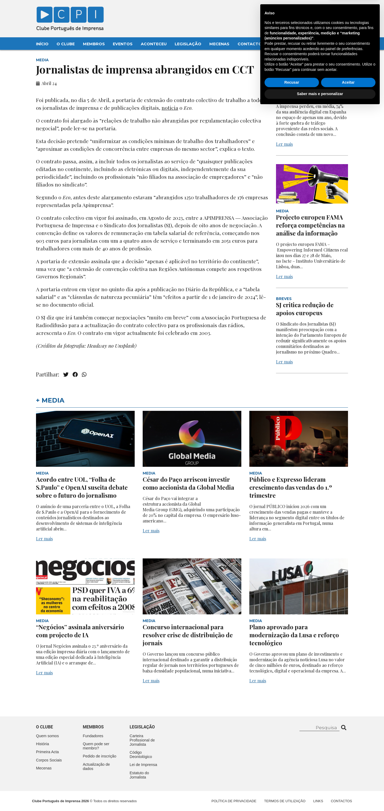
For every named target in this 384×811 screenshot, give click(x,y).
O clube (44, 726)
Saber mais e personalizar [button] (320, 796)
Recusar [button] (291, 785)
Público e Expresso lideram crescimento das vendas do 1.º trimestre (290, 487)
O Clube (66, 44)
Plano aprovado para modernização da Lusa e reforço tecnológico (294, 635)
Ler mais (284, 144)
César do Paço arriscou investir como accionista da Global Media (189, 483)
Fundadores (93, 736)
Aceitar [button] (348, 785)
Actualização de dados (96, 766)
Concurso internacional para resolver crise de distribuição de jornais (188, 635)
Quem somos (47, 736)
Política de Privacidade (233, 801)
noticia (170, 107)
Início (42, 44)
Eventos (123, 44)
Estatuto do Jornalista (139, 775)
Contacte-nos (332, 10)
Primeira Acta (47, 752)
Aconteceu (154, 44)
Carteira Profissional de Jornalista (142, 740)
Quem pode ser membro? (96, 746)
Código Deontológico (141, 754)
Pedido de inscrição (100, 756)
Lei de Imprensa (143, 765)
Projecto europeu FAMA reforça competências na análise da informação (310, 225)
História (42, 744)
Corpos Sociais (49, 760)
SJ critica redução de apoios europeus (305, 309)
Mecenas (219, 44)
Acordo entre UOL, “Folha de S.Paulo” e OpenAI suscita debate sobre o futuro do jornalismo (82, 487)
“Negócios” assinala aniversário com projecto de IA (80, 631)
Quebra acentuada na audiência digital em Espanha (306, 87)
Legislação (188, 44)
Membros (94, 44)
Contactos (251, 44)
